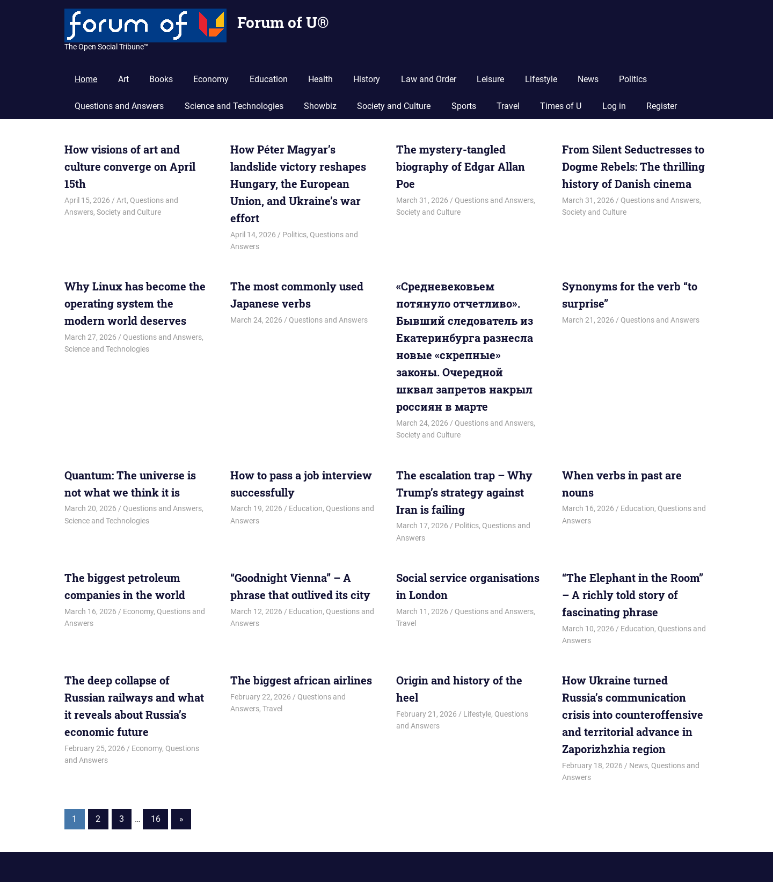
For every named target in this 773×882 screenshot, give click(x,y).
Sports (463, 106)
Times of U (560, 106)
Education (269, 79)
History (366, 79)
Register (661, 106)
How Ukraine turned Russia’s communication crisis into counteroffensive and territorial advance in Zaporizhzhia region (632, 714)
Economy (211, 79)
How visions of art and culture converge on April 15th (129, 166)
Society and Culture (394, 106)
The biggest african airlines (301, 680)
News (588, 79)
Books (161, 79)
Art (123, 79)
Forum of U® (283, 22)
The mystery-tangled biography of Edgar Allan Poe (460, 166)
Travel (508, 106)
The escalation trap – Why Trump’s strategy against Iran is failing (464, 492)
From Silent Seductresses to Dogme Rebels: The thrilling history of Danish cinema (633, 166)
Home (86, 79)
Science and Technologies (234, 106)
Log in (614, 106)
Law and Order (428, 79)
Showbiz (320, 106)
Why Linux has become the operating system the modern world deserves (135, 303)
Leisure (490, 79)
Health (320, 79)
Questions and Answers (119, 106)
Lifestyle (541, 79)
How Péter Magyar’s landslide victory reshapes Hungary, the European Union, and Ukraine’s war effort (298, 183)
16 (156, 819)
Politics (633, 79)
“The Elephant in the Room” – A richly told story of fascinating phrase (632, 595)
